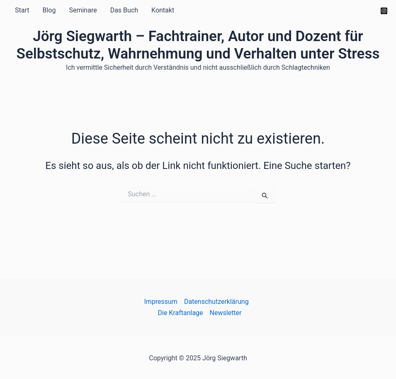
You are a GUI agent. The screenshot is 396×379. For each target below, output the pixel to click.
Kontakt (162, 10)
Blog (49, 10)
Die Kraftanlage (180, 313)
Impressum (160, 302)
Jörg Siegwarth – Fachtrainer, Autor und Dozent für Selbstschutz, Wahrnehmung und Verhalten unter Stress (198, 45)
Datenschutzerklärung (216, 302)
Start (22, 10)
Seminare (83, 10)
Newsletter (226, 313)
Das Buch (124, 10)
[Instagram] (384, 11)
